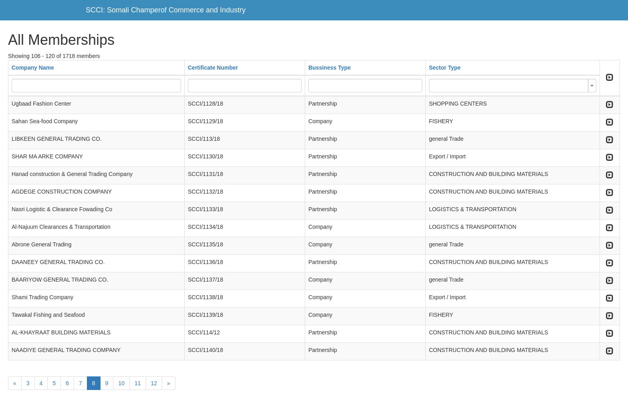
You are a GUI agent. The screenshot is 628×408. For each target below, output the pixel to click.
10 (121, 383)
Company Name (33, 67)
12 (154, 383)
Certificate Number (213, 67)
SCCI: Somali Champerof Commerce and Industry (166, 10)
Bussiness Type (329, 67)
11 (138, 383)
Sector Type (445, 67)
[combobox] (512, 85)
